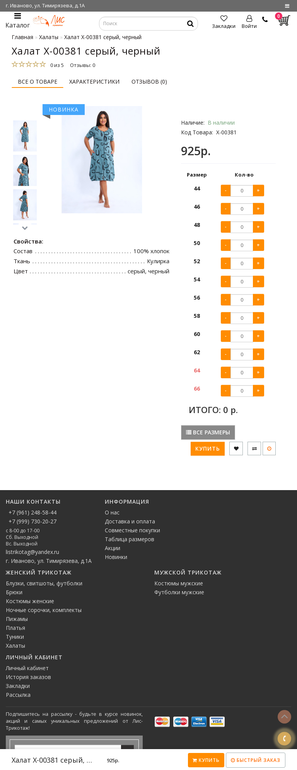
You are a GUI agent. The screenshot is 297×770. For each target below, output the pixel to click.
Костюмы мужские (178, 583)
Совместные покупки (132, 530)
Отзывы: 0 (82, 65)
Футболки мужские (179, 592)
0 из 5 (56, 65)
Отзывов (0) (149, 81)
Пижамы (17, 619)
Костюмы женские (30, 601)
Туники (15, 636)
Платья (15, 627)
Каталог (17, 20)
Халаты (15, 645)
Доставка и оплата (130, 521)
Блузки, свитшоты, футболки (44, 583)
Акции (112, 548)
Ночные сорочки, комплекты (44, 610)
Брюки (14, 592)
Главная (22, 37)
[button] (25, 228)
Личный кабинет (27, 668)
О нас (112, 512)
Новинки (116, 557)
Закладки (18, 685)
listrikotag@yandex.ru (32, 552)
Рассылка (18, 694)
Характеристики (94, 81)
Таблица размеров (129, 539)
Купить (206, 760)
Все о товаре (37, 81)
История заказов (28, 677)
